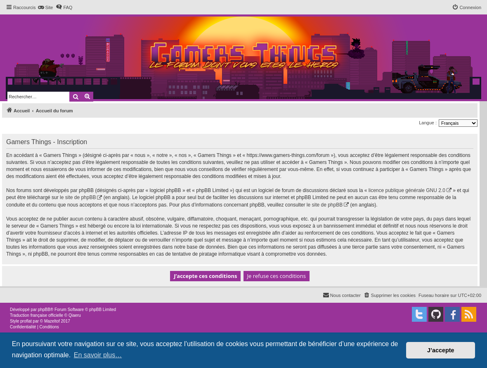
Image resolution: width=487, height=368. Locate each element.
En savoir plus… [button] (98, 355)
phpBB (44, 309)
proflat (26, 321)
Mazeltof (52, 321)
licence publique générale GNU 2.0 (407, 190)
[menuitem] (45, 7)
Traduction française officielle (36, 315)
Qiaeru (75, 315)
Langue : (428, 122)
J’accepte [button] (440, 350)
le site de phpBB (78, 197)
